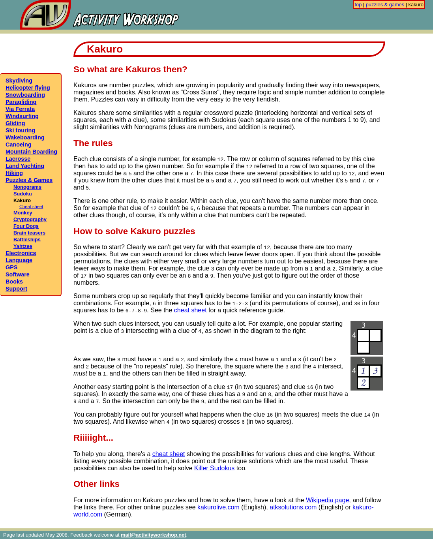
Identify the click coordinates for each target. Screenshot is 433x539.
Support (16, 288)
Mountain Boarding (31, 151)
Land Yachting (25, 166)
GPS (11, 267)
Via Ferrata (20, 109)
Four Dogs (26, 226)
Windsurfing (22, 116)
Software (18, 274)
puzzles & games (385, 5)
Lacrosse (18, 159)
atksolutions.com (293, 507)
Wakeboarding (25, 137)
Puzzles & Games (29, 180)
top (358, 5)
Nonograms (27, 187)
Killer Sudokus (214, 468)
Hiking (14, 173)
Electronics (21, 253)
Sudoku (22, 194)
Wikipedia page (327, 500)
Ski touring (20, 130)
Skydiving (19, 80)
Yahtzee (22, 246)
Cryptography (30, 219)
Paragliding (21, 102)
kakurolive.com (218, 507)
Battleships (27, 239)
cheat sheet (190, 310)
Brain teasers (29, 233)
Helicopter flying (28, 88)
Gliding (15, 123)
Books (14, 281)
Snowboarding (25, 95)
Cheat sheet (31, 206)
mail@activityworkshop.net (153, 535)
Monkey (22, 213)
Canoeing (19, 144)
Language (19, 260)
